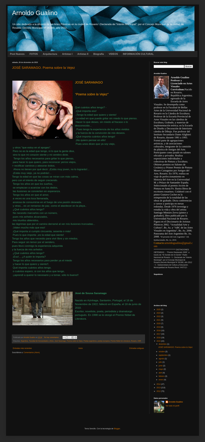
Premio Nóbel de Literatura (120, 341)
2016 (159, 338)
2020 (159, 323)
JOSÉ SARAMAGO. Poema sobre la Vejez (43, 68)
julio (160, 362)
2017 (159, 334)
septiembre (163, 355)
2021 (159, 320)
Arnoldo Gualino (34, 12)
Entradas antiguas (136, 348)
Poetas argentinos (90, 341)
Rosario (134, 341)
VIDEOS (113, 54)
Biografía (98, 54)
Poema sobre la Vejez (75, 341)
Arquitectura (50, 54)
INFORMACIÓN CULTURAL (138, 54)
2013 (159, 388)
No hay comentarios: (52, 337)
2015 (159, 341)
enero (161, 380)
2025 (159, 309)
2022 (159, 316)
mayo (161, 369)
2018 (159, 331)
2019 (159, 327)
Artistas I (67, 54)
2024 (159, 313)
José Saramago (60, 341)
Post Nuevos (17, 54)
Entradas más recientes (22, 348)
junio (161, 366)
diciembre (163, 344)
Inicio (81, 348)
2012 (159, 391)
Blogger (117, 429)
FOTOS (34, 54)
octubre (162, 352)
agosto (162, 359)
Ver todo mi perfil (172, 406)
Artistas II (82, 54)
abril (161, 373)
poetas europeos (104, 341)
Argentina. (24, 341)
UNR (139, 341)
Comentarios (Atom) (32, 352)
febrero (162, 376)
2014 (159, 384)
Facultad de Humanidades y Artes (41, 341)
